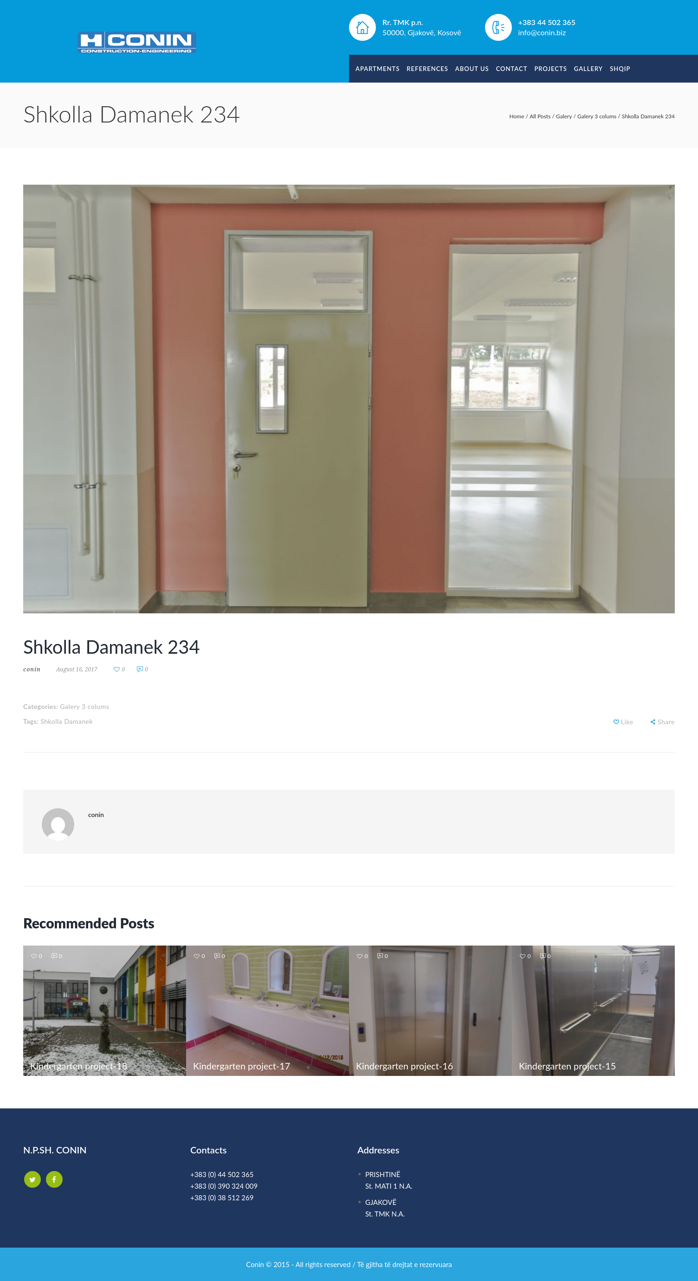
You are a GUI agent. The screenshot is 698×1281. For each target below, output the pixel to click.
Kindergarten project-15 (568, 1065)
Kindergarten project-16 (405, 1065)
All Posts (540, 116)
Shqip (620, 68)
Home (517, 116)
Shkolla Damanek (66, 721)
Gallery (588, 68)
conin (32, 669)
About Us (472, 68)
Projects (550, 68)
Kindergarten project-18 (79, 1065)
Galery (564, 116)
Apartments (377, 68)
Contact (512, 68)
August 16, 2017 (76, 669)
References (427, 68)
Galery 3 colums (596, 116)
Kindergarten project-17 (242, 1065)
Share (666, 722)
